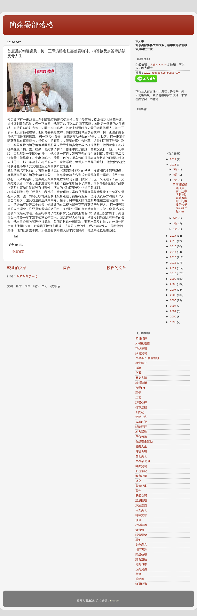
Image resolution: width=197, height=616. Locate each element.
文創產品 (141, 544)
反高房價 (141, 569)
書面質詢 (141, 466)
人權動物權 (142, 343)
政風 (138, 520)
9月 (176, 169)
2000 (173, 316)
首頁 (67, 268)
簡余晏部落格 (31, 25)
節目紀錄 (141, 338)
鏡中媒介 (141, 363)
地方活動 (141, 431)
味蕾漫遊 (141, 534)
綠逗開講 (141, 583)
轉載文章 (141, 515)
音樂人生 (141, 446)
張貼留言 (18, 251)
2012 (173, 262)
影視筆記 (141, 471)
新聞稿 (139, 412)
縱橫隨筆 (141, 382)
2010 (173, 273)
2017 (173, 235)
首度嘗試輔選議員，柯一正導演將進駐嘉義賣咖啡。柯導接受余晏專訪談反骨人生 (180, 198)
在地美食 (141, 456)
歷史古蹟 (141, 377)
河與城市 (141, 564)
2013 (173, 257)
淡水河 (139, 530)
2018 (173, 164)
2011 (173, 268)
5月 (176, 218)
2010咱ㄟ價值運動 (147, 358)
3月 (176, 223)
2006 (173, 295)
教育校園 (141, 476)
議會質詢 (141, 353)
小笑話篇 (141, 525)
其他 (138, 539)
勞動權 (139, 579)
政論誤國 (141, 505)
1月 (176, 228)
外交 (138, 481)
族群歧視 (141, 421)
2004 (173, 305)
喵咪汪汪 (141, 426)
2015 (173, 246)
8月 (176, 174)
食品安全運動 (144, 441)
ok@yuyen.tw (158, 64)
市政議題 (141, 348)
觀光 (138, 490)
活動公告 (141, 417)
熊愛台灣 (141, 495)
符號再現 (141, 451)
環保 (138, 392)
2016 (173, 241)
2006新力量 (142, 461)
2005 (173, 300)
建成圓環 (141, 500)
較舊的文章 (116, 268)
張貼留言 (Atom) (27, 276)
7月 (176, 179)
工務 (138, 397)
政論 (138, 368)
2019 (173, 159)
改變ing (140, 387)
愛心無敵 (141, 436)
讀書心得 (141, 402)
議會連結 (141, 559)
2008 (173, 284)
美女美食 (141, 510)
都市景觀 (141, 407)
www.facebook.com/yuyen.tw (162, 72)
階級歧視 (141, 554)
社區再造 (141, 549)
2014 (173, 251)
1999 (173, 322)
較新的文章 (17, 268)
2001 (173, 311)
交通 (138, 372)
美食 (138, 574)
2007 (173, 289)
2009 (173, 278)
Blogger (114, 600)
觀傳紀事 (141, 485)
